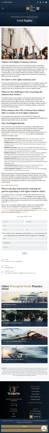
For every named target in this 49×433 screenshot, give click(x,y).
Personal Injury (35, 394)
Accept (24, 426)
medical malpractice (24, 208)
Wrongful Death (18, 17)
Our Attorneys (13, 411)
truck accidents (13, 208)
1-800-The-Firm (8, 2)
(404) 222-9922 (12, 202)
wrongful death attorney (17, 196)
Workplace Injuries (35, 399)
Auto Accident (35, 389)
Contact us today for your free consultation (14, 399)
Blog (14, 413)
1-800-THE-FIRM (36, 411)
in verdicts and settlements (24, 133)
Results (14, 416)
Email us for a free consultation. (13, 261)
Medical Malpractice (35, 396)
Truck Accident (35, 391)
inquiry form (24, 212)
